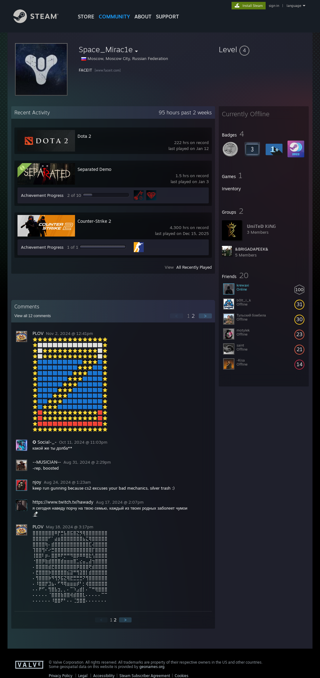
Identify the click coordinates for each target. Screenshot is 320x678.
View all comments (32, 316)
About (143, 16)
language (294, 5)
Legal (83, 675)
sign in (274, 5)
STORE (86, 16)
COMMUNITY (114, 16)
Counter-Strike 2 (94, 221)
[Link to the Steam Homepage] (40, 21)
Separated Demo (94, 169)
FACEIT (86, 69)
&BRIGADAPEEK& (251, 249)
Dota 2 (84, 136)
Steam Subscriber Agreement (144, 675)
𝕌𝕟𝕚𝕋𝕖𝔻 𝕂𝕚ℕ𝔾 (261, 226)
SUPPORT (167, 16)
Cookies (181, 675)
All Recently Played (194, 267)
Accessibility (104, 675)
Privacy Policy (60, 675)
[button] (264, 49)
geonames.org (151, 666)
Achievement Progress (42, 195)
